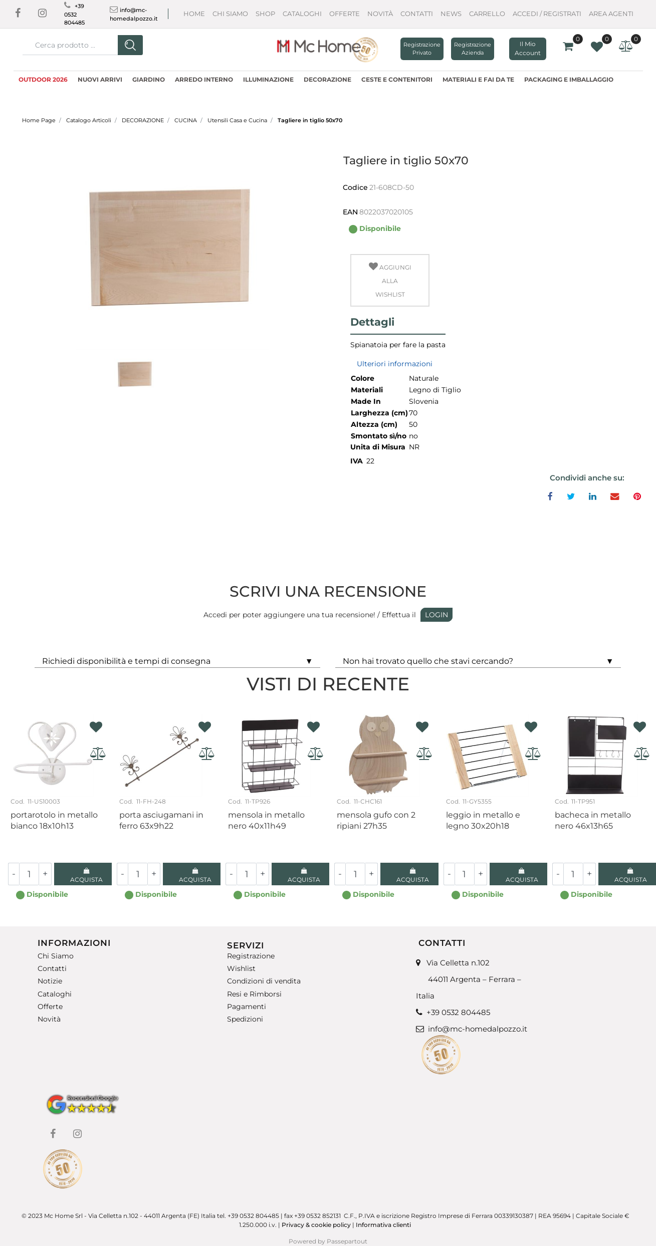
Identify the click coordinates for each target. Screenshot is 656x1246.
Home (194, 14)
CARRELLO (487, 14)
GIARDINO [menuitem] (148, 79)
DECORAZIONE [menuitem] (327, 79)
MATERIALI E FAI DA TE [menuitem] (478, 79)
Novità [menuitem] (49, 1019)
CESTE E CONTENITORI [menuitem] (396, 79)
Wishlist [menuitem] (241, 968)
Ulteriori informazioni (394, 363)
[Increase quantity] (45, 874)
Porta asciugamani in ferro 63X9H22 (161, 820)
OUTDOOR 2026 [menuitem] (43, 79)
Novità (380, 14)
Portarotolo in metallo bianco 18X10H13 (54, 820)
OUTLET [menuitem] (62, 91)
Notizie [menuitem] (50, 981)
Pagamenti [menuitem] (246, 1007)
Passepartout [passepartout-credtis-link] (347, 1241)
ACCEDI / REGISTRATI (547, 14)
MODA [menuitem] (30, 91)
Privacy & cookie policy (316, 1224)
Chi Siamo (230, 14)
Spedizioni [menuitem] (245, 1019)
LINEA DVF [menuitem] (102, 91)
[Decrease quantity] (13, 874)
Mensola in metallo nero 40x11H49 (266, 820)
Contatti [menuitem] (52, 968)
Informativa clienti (384, 1224)
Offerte (344, 14)
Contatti (416, 14)
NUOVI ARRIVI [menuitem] (100, 79)
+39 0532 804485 (74, 14)
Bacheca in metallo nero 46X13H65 (593, 820)
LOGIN (436, 614)
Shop (265, 14)
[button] (130, 45)
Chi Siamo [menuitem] (56, 956)
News (451, 14)
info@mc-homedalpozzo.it (477, 1029)
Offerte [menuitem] (50, 1007)
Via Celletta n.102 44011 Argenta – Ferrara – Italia (468, 979)
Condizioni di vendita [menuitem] (264, 981)
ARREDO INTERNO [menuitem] (204, 79)
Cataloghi (302, 14)
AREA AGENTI (611, 14)
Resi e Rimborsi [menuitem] (254, 994)
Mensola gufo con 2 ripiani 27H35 (376, 820)
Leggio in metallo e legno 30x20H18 (483, 820)
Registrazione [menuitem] (251, 956)
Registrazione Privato (422, 49)
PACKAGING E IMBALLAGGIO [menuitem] (568, 79)
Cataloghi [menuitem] (55, 994)
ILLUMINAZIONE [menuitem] (268, 79)
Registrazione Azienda (472, 49)
